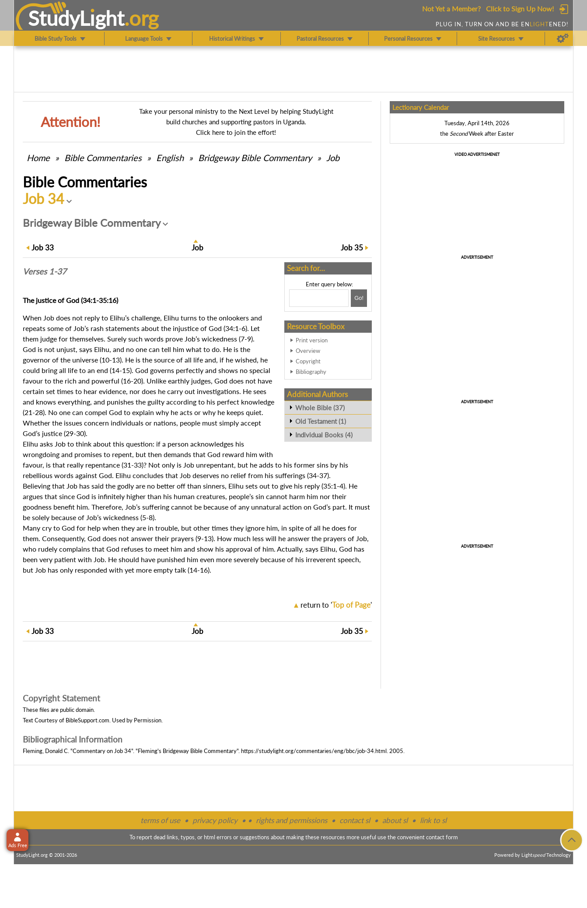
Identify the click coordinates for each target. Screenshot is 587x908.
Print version (312, 340)
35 (352, 247)
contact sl (354, 820)
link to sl (433, 820)
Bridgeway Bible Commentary (255, 157)
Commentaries (103, 157)
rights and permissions (291, 820)
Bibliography (311, 371)
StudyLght (76, 18)
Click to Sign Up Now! (520, 8)
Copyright (308, 361)
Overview (308, 350)
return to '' (336, 604)
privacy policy (215, 820)
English (170, 157)
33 (42, 247)
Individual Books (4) (324, 435)
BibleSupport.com (87, 720)
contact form (442, 837)
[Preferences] (563, 38)
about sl (395, 820)
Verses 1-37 (44, 271)
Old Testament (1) (320, 421)
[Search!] (359, 298)
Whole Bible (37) (320, 408)
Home (38, 157)
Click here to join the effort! (236, 132)
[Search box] (319, 298)
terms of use (160, 820)
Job (332, 157)
